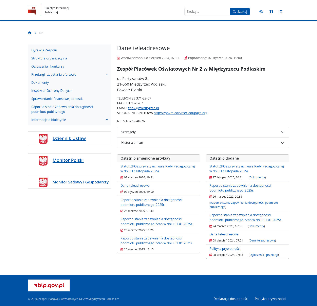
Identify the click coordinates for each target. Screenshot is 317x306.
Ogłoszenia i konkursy (47, 66)
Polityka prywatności (224, 248)
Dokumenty (40, 82)
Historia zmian (132, 142)
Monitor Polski (68, 160)
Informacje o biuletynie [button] (48, 120)
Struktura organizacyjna (49, 58)
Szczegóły (128, 132)
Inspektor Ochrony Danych (51, 90)
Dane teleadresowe (135, 185)
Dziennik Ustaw (69, 138)
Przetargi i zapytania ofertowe (53, 74)
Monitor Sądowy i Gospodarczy (81, 181)
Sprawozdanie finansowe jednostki (57, 98)
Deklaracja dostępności (230, 298)
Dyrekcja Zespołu (44, 50)
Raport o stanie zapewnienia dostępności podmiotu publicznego (62, 109)
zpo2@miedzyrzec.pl (143, 108)
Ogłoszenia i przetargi (264, 255)
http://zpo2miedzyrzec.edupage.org (180, 113)
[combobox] (207, 11)
